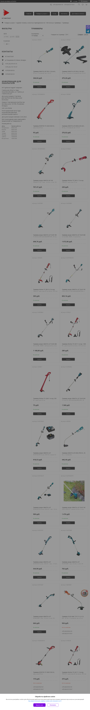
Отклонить (53, 705)
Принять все (39, 705)
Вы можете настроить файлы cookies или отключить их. (44, 701)
